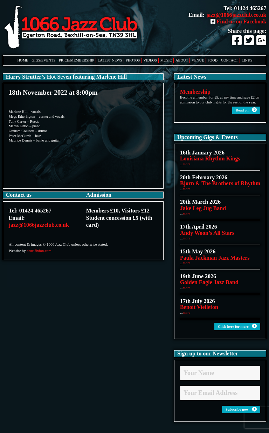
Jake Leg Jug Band (203, 208)
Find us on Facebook (239, 21)
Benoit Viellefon (199, 307)
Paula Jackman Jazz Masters (215, 258)
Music (166, 60)
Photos (133, 60)
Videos (150, 60)
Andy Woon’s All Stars (207, 233)
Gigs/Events (43, 60)
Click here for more (237, 326)
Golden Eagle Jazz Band (209, 282)
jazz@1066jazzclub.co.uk (236, 15)
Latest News (110, 60)
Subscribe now (241, 409)
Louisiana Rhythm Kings (210, 158)
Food (213, 60)
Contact (229, 60)
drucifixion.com (39, 250)
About (181, 60)
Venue (198, 60)
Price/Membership (76, 60)
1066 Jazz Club (73, 27)
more (187, 164)
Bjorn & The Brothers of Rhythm (220, 183)
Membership (195, 92)
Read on (246, 110)
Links (247, 60)
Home (23, 60)
